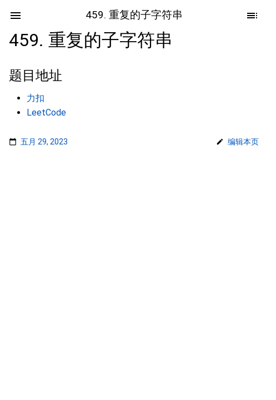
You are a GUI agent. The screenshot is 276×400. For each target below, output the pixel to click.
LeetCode (46, 112)
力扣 (35, 98)
